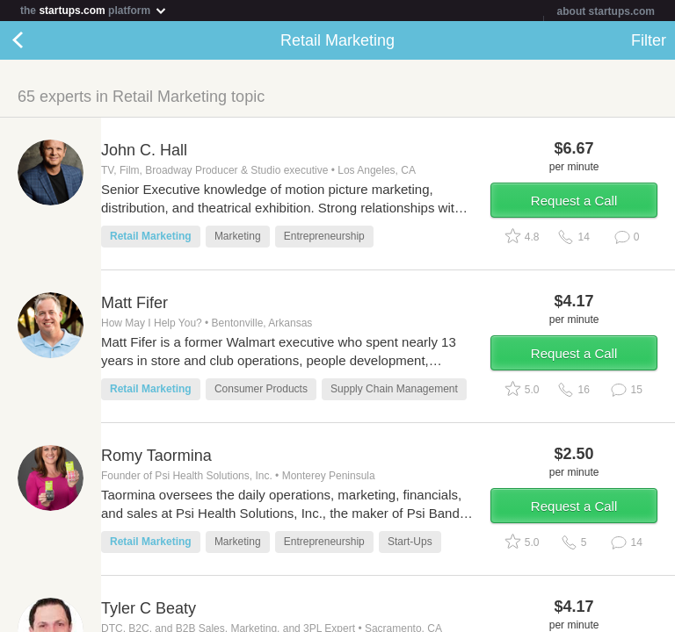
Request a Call (574, 200)
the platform (94, 10)
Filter (648, 40)
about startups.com (606, 11)
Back (35, 40)
